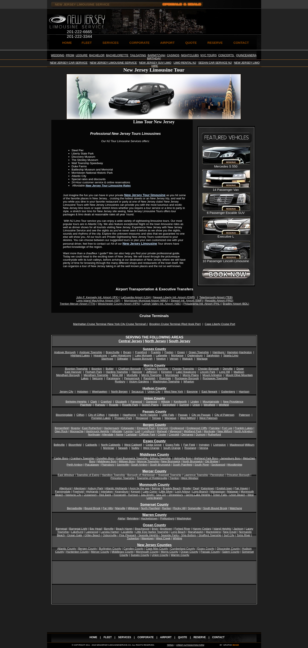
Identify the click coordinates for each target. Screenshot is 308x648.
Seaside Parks (170, 535)
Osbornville (110, 535)
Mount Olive (233, 375)
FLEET (87, 42)
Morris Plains (191, 375)
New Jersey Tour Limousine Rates (108, 185)
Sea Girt (161, 494)
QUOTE (191, 42)
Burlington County (110, 548)
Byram (127, 352)
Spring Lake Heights (197, 494)
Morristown (172, 375)
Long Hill (224, 371)
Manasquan (217, 491)
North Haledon (149, 414)
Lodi (137, 431)
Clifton (80, 414)
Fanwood (136, 401)
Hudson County (154, 388)
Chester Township (183, 368)
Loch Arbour (182, 491)
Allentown (80, 488)
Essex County (154, 441)
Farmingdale (62, 491)
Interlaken (107, 491)
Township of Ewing (87, 474)
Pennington (217, 474)
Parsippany (113, 378)
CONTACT (241, 42)
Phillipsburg (167, 518)
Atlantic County (66, 548)
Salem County (231, 551)
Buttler (110, 368)
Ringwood (142, 418)
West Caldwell (133, 444)
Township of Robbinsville (152, 478)
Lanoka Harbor (110, 531)
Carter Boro (61, 458)
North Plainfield (150, 508)
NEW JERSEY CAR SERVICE (68, 62)
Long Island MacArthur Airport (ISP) (98, 300)
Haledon (113, 414)
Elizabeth (121, 401)
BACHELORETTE (117, 55)
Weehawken (99, 391)
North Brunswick (192, 461)
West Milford (187, 418)
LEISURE (82, 55)
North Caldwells (110, 444)
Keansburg (122, 491)
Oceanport (90, 494)
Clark (93, 401)
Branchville (113, 352)
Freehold (78, 491)
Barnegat (61, 528)
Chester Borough (208, 368)
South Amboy (139, 464)
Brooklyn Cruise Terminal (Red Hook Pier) (175, 324)
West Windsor (189, 478)
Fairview (214, 428)
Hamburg (219, 352)
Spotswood (218, 464)
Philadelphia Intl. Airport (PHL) (202, 303)
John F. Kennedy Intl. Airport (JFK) (97, 297)
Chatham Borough (129, 368)
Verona (203, 448)
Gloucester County (228, 548)
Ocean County (189, 551)
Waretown (147, 538)
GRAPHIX (227, 645)
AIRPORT (167, 42)
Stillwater (122, 358)
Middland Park (192, 431)
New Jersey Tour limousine (145, 195)
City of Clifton (96, 414)
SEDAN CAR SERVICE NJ (215, 62)
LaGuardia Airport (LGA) (136, 297)
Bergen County (154, 424)
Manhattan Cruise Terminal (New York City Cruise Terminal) (110, 324)
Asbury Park (95, 488)
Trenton (174, 478)
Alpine (119, 434)
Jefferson (151, 371)
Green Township (199, 352)
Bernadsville (74, 508)
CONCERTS (226, 55)
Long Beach (178, 531)
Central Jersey (130, 341)
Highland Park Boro (206, 458)
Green (181, 352)
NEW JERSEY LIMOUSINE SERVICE (113, 62)
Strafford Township (209, 535)
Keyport (136, 491)
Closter (162, 434)
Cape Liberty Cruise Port (220, 324)
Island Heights (222, 528)
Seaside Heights (148, 535)
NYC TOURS (208, 55)
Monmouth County (147, 551)
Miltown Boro (127, 461)
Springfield (168, 404)
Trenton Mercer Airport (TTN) (77, 303)
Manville (120, 508)
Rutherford (214, 434)
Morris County (154, 365)
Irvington (204, 444)
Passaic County (154, 411)
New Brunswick (170, 461)
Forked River (182, 528)
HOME (67, 42)
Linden (195, 401)
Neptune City (73, 494)
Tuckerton (133, 538)
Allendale (108, 434)
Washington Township (166, 381)
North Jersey (155, 341)
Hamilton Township (113, 474)
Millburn (250, 444)
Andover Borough (65, 352)
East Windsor (66, 474)
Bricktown (166, 528)
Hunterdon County (77, 551)
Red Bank (105, 494)
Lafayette (161, 355)
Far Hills (108, 508)
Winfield (224, 404)
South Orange (172, 448)
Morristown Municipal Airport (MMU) (146, 300)
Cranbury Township (82, 458)
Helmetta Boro (182, 458)
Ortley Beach (92, 535)
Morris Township (151, 375)
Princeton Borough (238, 474)
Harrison (244, 391)
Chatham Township (156, 368)
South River (201, 464)
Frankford (141, 352)
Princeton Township (122, 478)
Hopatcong (100, 355)
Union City (153, 391)
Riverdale (165, 378)
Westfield (209, 404)
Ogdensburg (195, 355)
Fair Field (189, 444)
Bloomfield (74, 444)
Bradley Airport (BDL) (236, 303)
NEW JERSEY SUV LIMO (155, 62)
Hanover (137, 371)
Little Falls (168, 414)
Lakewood (92, 531)
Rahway (100, 404)
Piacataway (92, 464)
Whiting (177, 538)
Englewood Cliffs (197, 428)
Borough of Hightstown (141, 474)
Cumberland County (182, 548)
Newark (123, 448)
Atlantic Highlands (116, 488)
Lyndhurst (148, 431)
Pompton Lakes (101, 418)
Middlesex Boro (107, 461)
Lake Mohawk (143, 355)
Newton (161, 358)
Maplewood (237, 444)
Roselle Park (130, 404)
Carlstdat (131, 434)
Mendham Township (96, 375)
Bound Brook (92, 508)
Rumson (133, 494)
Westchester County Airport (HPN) (119, 303)
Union (196, 404)
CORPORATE (139, 42)
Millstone (133, 508)
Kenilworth (180, 401)
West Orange (151, 448)
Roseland (190, 448)
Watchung (236, 508)
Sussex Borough (142, 358)
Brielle (187, 488)
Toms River (243, 535)
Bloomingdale (64, 414)
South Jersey (179, 341)
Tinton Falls (220, 494)
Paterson (244, 414)
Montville (132, 375)
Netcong (97, 378)
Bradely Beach (172, 488)
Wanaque (170, 418)
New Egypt (230, 531)
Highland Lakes (80, 355)
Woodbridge (234, 464)
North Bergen (119, 391)
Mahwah (162, 431)
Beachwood (142, 528)
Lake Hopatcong (121, 355)
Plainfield (86, 404)
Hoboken (82, 391)
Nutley (135, 448)
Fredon (168, 352)
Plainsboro (107, 464)
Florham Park (93, 371)
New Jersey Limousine (140, 243)
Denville (227, 368)
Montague (177, 355)
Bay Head (96, 528)
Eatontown (207, 488)
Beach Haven (124, 528)
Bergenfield (62, 428)
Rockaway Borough (187, 378)
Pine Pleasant (127, 535)
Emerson (162, 428)
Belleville (59, 444)
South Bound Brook (215, 508)
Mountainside (211, 401)
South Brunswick (160, 464)
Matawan (232, 491)
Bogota (75, 428)
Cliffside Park (147, 434)
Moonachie (77, 431)
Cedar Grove (153, 444)
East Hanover (73, 371)
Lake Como (150, 491)
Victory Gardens (139, 381)
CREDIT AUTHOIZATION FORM (190, 645)
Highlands (92, 491)
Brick (155, 528)
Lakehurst (77, 531)
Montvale (209, 431)
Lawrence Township (196, 474)
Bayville (109, 528)
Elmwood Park (146, 428)
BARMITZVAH (156, 55)
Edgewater (128, 428)
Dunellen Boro (105, 458)
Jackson (238, 528)
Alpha (121, 518)
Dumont (201, 434)
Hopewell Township (169, 474)
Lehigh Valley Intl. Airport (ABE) (161, 303)
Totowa (156, 418)
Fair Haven (241, 488)
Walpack (187, 358)
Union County (154, 398)
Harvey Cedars (202, 528)
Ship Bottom (188, 535)
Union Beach (237, 494)
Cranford (106, 401)
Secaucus (138, 391)
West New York (173, 391)
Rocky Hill (179, 508)
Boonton (97, 368)
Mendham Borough (68, 375)
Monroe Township (148, 461)
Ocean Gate (74, 535)
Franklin (156, 352)
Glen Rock (61, 431)
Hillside (165, 401)
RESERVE (215, 42)
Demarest (187, 434)
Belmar (156, 488)
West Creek (163, 538)
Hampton (232, 352)
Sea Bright (147, 494)
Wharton (189, 381)
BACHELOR (97, 55)
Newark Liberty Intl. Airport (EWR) (174, 297)
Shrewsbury (175, 494)
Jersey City (66, 391)
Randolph (149, 378)
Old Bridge (211, 461)
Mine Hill (117, 375)
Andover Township (90, 352)
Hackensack (111, 428)
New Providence (233, 401)
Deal (196, 488)
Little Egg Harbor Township (152, 531)
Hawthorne (129, 414)
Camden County (133, 548)
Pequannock (132, 378)
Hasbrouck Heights (97, 431)
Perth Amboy (75, 464)
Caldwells (91, 444)
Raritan (166, 508)
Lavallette (127, 531)
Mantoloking (213, 531)
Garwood (151, 401)
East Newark (209, 391)
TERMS (170, 645)
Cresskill (174, 434)
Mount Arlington (212, 375)
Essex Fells (172, 444)
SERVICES (110, 42)
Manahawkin (196, 531)
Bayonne (192, 391)
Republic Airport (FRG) (219, 300)
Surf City (229, 535)
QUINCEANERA (246, 55)
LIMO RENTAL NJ (185, 62)
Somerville (194, 508)
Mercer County (100, 551)
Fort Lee (227, 428)
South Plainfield (182, 464)
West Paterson (208, 418)
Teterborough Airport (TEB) (215, 297)
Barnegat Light (78, 528)
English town (224, 488)
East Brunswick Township (132, 458)
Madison (239, 371)
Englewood (177, 428)
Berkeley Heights (76, 401)
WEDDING (57, 55)
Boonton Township (76, 368)
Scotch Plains (150, 404)
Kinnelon (166, 371)
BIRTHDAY (154, 58)
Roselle (113, 404)
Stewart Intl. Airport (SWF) (186, 300)
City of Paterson (224, 414)
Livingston (219, 444)
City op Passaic (201, 414)
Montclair (108, 448)
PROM (70, 55)
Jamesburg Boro (230, 458)
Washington (183, 518)
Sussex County (154, 349)
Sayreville (123, 464)
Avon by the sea (140, 488)
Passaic (183, 414)
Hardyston (245, 352)
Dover (240, 368)
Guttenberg (228, 391)
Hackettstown (149, 518)
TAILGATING (138, 55)
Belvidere (133, 518)
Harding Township (117, 371)
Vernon (174, 358)
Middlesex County (122, 551)
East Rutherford (92, 428)
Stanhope (107, 358)
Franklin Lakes (244, 428)
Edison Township (160, 458)
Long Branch (200, 491)
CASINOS (173, 55)
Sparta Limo (230, 355)
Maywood (176, 431)
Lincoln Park (207, 371)
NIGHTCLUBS (190, 55)
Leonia (128, 431)
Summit (184, 404)
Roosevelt (119, 494)
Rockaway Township (215, 378)
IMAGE (235, 645)
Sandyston (212, 355)
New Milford (224, 431)
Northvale (94, 434)
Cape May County (157, 548)
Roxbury (120, 381)
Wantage (202, 358)
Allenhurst (65, 488)
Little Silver (166, 491)
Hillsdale (116, 431)
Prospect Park (123, 418)
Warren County (180, 555)
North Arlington (243, 431)
